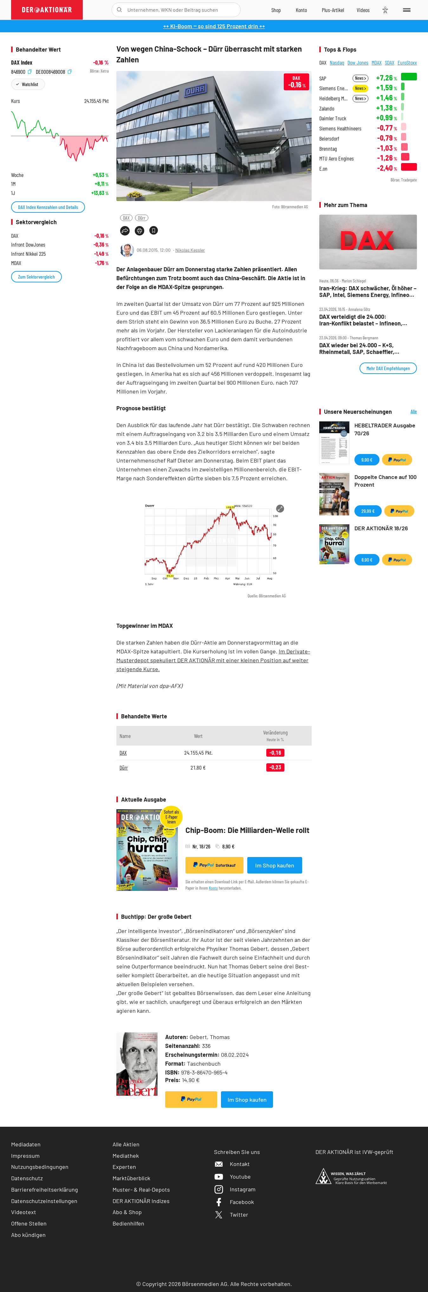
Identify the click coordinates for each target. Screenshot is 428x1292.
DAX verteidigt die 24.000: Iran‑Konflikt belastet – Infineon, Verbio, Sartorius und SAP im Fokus (364, 319)
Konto (213, 888)
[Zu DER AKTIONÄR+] (332, 10)
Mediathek (126, 1155)
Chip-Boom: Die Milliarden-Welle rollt (247, 830)
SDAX (389, 62)
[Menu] (405, 10)
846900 (21, 71)
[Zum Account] (301, 10)
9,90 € (367, 460)
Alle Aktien (126, 1144)
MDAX (377, 62)
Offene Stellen (29, 1223)
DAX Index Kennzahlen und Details (48, 207)
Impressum (25, 1155)
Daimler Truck (332, 118)
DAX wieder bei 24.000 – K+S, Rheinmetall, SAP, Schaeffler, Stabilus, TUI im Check (356, 348)
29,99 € (368, 511)
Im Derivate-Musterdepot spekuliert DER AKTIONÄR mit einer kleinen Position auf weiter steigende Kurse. (213, 660)
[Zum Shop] (276, 10)
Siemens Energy (334, 88)
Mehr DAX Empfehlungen (388, 368)
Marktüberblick (131, 1178)
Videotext (23, 1211)
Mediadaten (26, 1144)
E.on (323, 168)
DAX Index (21, 62)
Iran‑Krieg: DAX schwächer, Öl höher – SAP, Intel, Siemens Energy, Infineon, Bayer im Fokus (368, 291)
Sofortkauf (214, 865)
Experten (124, 1166)
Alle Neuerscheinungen (406, 411)
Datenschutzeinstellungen (44, 1201)
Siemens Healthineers (340, 128)
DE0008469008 (53, 71)
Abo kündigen (28, 1234)
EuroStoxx (407, 62)
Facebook (234, 1201)
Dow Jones (357, 62)
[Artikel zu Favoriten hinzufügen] (153, 230)
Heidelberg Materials (334, 98)
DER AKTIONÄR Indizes (141, 1200)
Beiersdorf (329, 138)
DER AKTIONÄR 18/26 (381, 528)
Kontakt (232, 1163)
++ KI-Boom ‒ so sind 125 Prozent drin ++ (214, 25)
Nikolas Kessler (190, 250)
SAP (322, 78)
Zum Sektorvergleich (36, 277)
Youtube (232, 1176)
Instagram (235, 1189)
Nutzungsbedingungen (39, 1166)
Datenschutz (27, 1178)
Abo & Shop (127, 1211)
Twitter (231, 1214)
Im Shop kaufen (274, 865)
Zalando (326, 108)
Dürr (142, 218)
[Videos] (363, 10)
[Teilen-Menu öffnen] (125, 231)
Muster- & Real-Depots (141, 1189)
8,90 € (367, 560)
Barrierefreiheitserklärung (44, 1189)
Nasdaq (337, 62)
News (360, 78)
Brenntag (328, 148)
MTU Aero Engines (336, 158)
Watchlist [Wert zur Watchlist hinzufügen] (30, 84)
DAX (126, 218)
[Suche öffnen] (119, 10)
